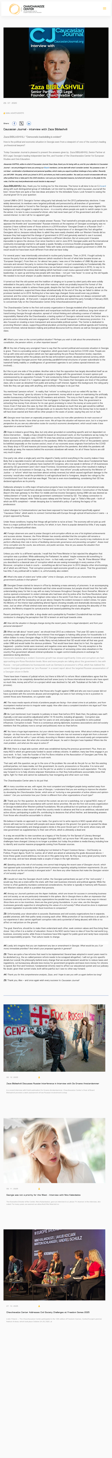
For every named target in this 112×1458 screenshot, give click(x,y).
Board (46, 168)
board (103, 186)
